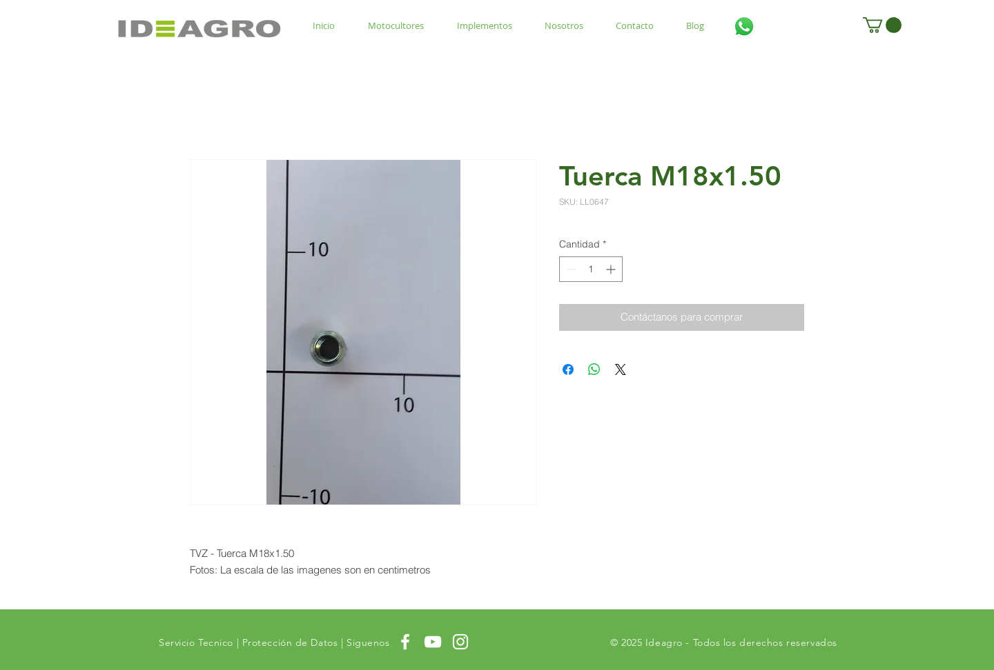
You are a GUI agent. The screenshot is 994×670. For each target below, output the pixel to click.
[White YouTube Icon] (432, 641)
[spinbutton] (590, 269)
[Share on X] (620, 369)
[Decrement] (569, 269)
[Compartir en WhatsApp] (594, 369)
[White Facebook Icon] (405, 641)
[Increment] (612, 269)
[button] (882, 25)
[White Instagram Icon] (460, 641)
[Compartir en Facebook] (568, 369)
